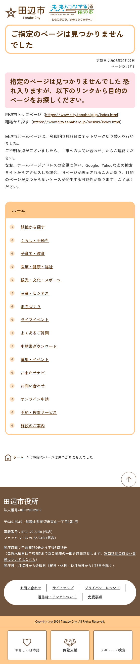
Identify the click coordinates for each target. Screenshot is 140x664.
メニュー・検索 (113, 649)
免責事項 (95, 596)
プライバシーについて (102, 587)
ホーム (18, 210)
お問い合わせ (30, 587)
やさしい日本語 (27, 649)
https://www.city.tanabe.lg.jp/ (72, 114)
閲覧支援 (70, 649)
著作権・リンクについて (57, 596)
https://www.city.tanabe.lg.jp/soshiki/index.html (76, 122)
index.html (109, 114)
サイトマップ (63, 587)
